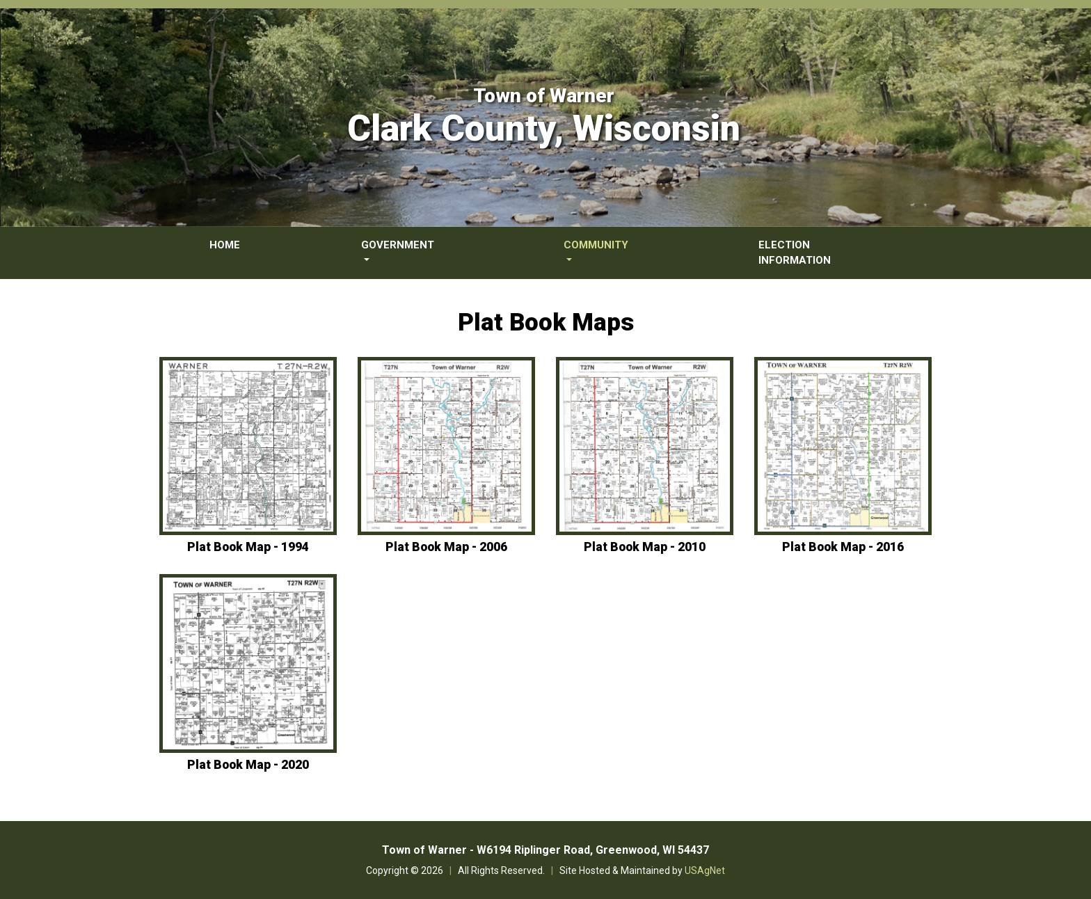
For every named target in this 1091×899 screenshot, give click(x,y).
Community (596, 245)
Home (224, 245)
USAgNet (705, 870)
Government (397, 245)
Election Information (794, 253)
